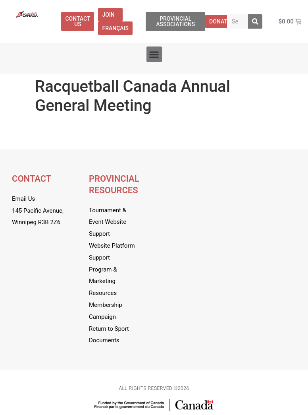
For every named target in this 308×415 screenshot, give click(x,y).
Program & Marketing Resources (103, 281)
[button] (154, 54)
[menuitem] (115, 28)
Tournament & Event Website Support (107, 222)
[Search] (255, 21)
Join (110, 15)
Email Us (23, 198)
